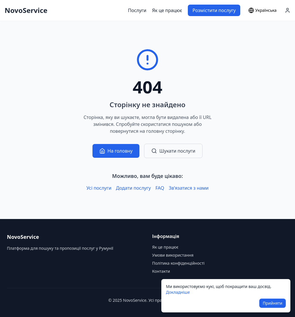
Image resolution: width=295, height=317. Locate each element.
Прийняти (272, 303)
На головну (116, 151)
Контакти (161, 271)
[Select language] (262, 10)
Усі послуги (98, 188)
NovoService (26, 10)
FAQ (159, 188)
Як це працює (167, 10)
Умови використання (173, 255)
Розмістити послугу (214, 10)
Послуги (137, 10)
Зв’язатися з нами (189, 188)
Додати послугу (133, 188)
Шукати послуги (173, 151)
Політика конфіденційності (178, 263)
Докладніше (178, 292)
